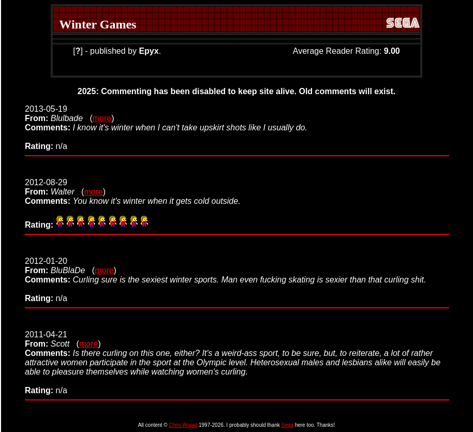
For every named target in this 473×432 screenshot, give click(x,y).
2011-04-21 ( (52, 339)
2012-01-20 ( (60, 266)
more (102, 118)
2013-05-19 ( (59, 114)
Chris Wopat (183, 425)
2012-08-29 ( (54, 187)
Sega (287, 425)
